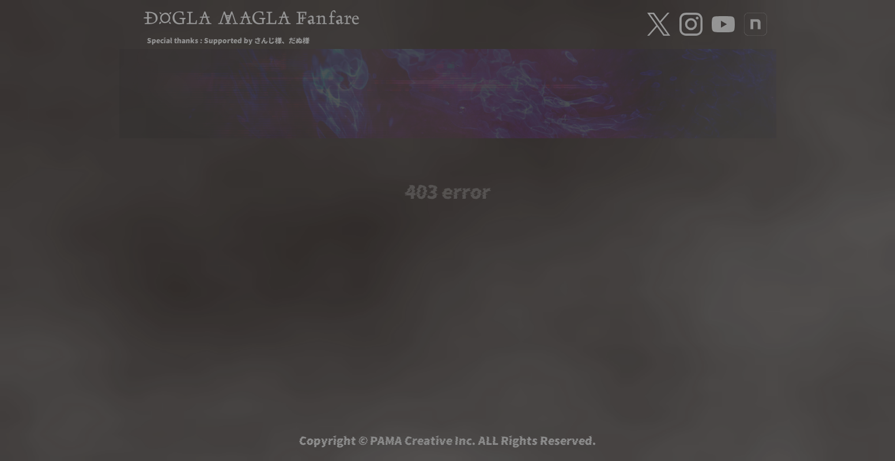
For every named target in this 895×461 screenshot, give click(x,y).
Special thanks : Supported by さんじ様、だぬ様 (228, 40)
